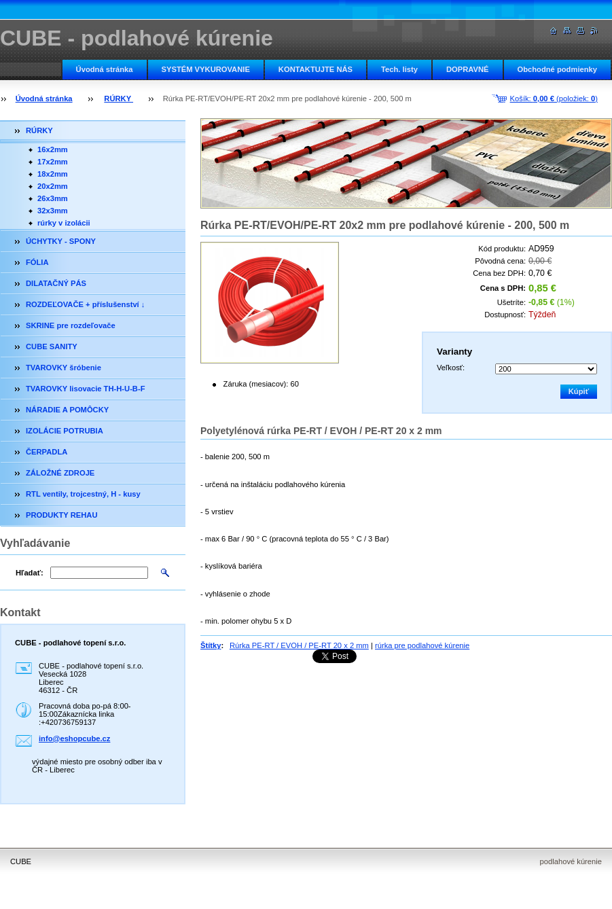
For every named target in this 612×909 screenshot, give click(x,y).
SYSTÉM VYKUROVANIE (206, 69)
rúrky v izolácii (63, 223)
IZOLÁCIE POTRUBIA (64, 431)
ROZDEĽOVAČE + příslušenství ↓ (85, 304)
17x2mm (52, 162)
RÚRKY (118, 98)
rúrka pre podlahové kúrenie (422, 645)
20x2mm (52, 186)
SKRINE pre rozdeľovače (70, 325)
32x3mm (52, 211)
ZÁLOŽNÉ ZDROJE (60, 473)
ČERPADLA (46, 452)
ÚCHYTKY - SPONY (61, 241)
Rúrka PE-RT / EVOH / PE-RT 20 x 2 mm (299, 645)
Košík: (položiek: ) (554, 98)
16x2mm (52, 149)
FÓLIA (37, 262)
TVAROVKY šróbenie (63, 367)
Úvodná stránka (104, 69)
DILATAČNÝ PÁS (56, 283)
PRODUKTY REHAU (61, 515)
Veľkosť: (451, 367)
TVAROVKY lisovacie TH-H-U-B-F (85, 389)
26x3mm (52, 198)
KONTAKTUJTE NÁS (315, 69)
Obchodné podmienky (557, 69)
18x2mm (52, 174)
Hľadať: (29, 573)
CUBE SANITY (51, 346)
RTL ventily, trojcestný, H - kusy (83, 494)
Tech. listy (399, 69)
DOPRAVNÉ (467, 69)
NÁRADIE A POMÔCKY (67, 410)
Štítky (210, 645)
